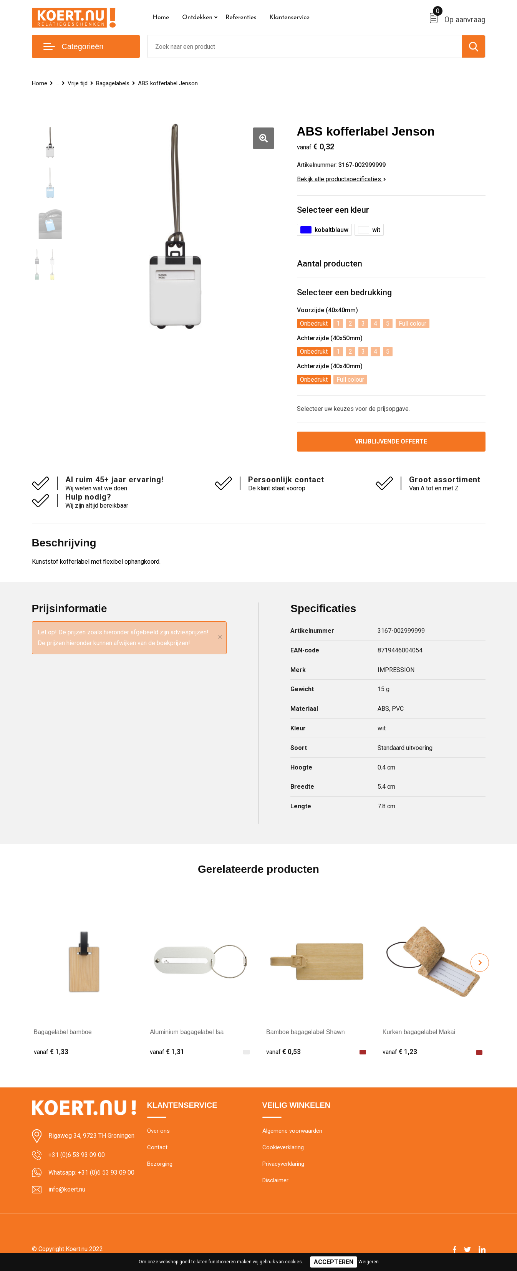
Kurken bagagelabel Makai (419, 1032)
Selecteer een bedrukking (344, 292)
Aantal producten (329, 263)
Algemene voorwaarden (292, 1130)
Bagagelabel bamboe (63, 1032)
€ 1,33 (51, 1052)
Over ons (158, 1130)
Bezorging (159, 1163)
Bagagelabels (112, 83)
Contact (157, 1147)
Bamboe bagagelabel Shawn (305, 1032)
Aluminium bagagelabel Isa (187, 1032)
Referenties (240, 18)
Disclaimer (275, 1180)
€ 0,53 (283, 1052)
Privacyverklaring (283, 1163)
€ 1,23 (400, 1052)
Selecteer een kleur (333, 210)
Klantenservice (289, 18)
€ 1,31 (167, 1052)
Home (161, 18)
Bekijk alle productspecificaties (341, 179)
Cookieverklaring (283, 1147)
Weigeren (368, 1261)
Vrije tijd (78, 83)
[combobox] (304, 46)
